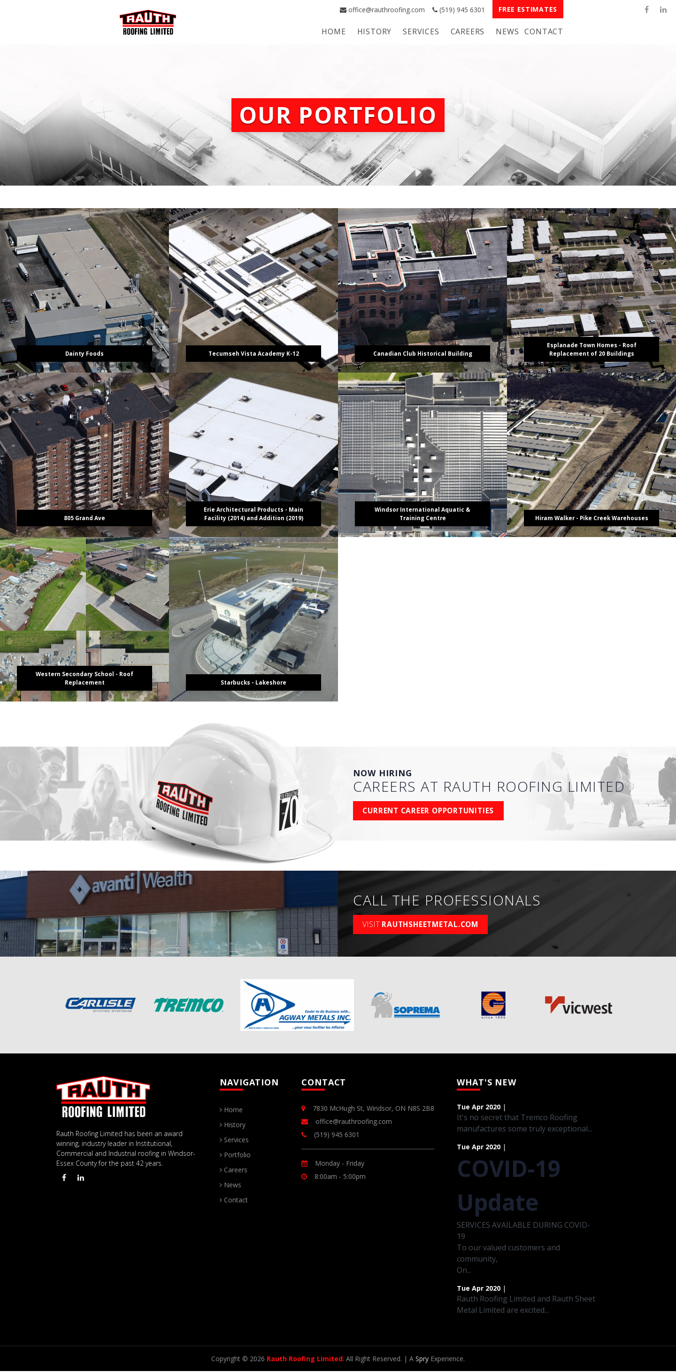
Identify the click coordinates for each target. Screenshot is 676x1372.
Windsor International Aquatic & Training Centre (422, 513)
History (374, 31)
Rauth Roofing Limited (305, 1359)
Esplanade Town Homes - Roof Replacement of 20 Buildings (592, 348)
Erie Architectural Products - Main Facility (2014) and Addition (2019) (254, 513)
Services (421, 31)
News (507, 31)
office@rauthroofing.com (382, 9)
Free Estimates (528, 9)
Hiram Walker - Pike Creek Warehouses (591, 513)
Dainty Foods (84, 353)
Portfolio (235, 1155)
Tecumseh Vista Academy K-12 (253, 353)
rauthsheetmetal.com (424, 924)
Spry (422, 1359)
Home (334, 31)
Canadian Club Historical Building (422, 353)
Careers (468, 31)
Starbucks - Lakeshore (253, 682)
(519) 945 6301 (458, 9)
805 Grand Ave (85, 517)
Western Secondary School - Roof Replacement (84, 677)
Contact (543, 31)
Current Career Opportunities (431, 811)
